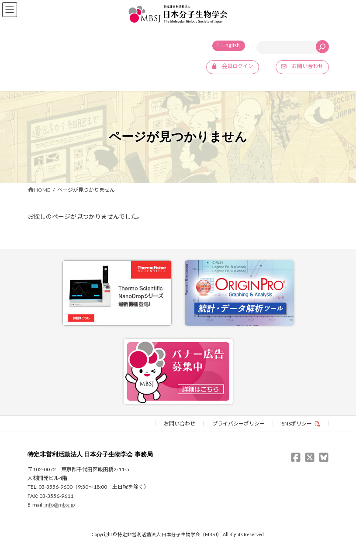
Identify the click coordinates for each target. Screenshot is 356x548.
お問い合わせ (179, 423)
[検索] (322, 46)
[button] (232, 67)
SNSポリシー (297, 423)
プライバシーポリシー (238, 423)
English (231, 45)
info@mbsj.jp (60, 505)
